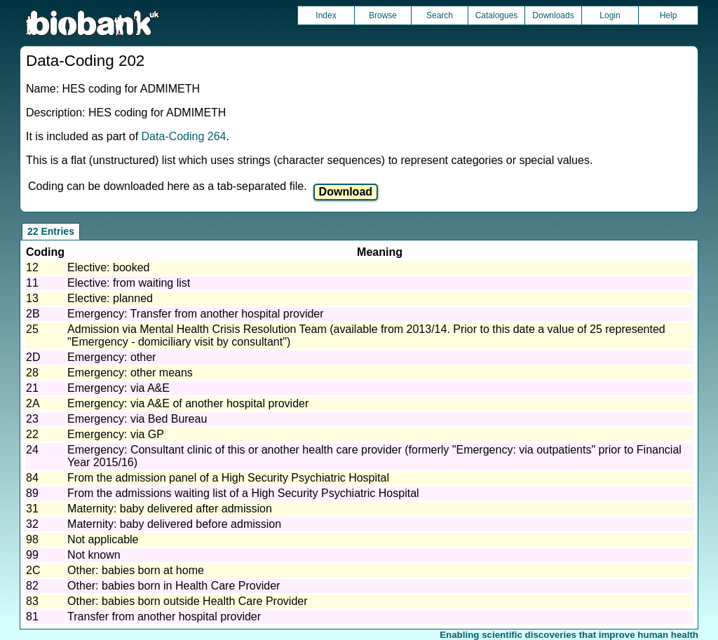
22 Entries (50, 231)
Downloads (553, 15)
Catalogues (496, 15)
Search (439, 15)
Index (326, 15)
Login (610, 15)
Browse (383, 15)
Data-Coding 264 (184, 136)
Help (668, 15)
